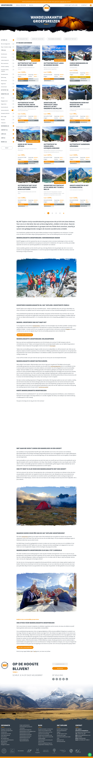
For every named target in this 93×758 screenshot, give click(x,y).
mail (35, 651)
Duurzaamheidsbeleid (61, 730)
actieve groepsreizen (56, 366)
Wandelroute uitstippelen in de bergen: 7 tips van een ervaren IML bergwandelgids (45, 737)
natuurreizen (25, 536)
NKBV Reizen (4, 743)
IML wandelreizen (5, 738)
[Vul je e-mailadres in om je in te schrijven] (60, 664)
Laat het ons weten (43, 387)
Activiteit (4, 90)
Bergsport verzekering (6, 729)
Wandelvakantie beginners (25, 729)
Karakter (5, 94)
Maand (4, 142)
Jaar (3, 138)
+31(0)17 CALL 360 (81, 733)
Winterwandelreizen (24, 739)
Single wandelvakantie (25, 725)
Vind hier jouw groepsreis (25, 647)
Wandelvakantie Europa (25, 737)
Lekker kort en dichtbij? (38, 39)
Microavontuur (4, 741)
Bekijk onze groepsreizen (25, 335)
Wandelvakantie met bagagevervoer (28, 731)
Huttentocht (4, 736)
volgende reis (63, 1)
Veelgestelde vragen (61, 735)
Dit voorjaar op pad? (22, 39)
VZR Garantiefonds (61, 741)
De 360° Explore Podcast (62, 729)
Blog (31, 5)
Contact (84, 5)
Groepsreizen (4, 732)
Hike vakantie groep (5, 735)
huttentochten (36, 325)
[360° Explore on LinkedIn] (67, 680)
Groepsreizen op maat (6, 733)
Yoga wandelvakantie (24, 740)
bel (31, 651)
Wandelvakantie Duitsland (25, 736)
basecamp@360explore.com (84, 735)
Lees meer (36, 82)
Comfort (4, 130)
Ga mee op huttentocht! (71, 39)
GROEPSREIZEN (6, 5)
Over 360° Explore (71, 5)
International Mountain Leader (64, 736)
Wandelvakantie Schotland (25, 734)
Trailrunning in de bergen (54, 39)
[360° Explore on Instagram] (57, 680)
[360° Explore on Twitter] (63, 680)
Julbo (58, 738)
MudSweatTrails (60, 740)
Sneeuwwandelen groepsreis (26, 726)
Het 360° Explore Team (62, 733)
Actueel (4, 40)
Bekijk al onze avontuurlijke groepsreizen (28, 619)
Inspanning (5, 126)
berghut (68, 329)
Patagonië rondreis (5, 744)
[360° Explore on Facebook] (53, 680)
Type (3, 50)
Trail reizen (22, 728)
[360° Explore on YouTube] (60, 680)
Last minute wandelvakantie (7, 740)
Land (3, 134)
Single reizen (21, 5)
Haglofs (58, 732)
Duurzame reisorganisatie (6, 730)
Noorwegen (52, 345)
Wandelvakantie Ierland (25, 733)
